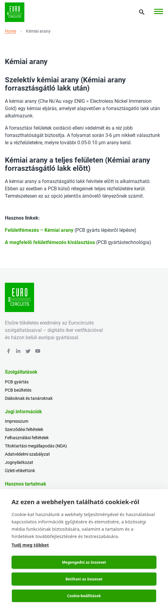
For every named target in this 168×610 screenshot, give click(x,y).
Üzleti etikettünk (20, 470)
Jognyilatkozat (19, 462)
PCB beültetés (18, 390)
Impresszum (16, 421)
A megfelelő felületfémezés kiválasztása (50, 242)
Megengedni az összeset (84, 562)
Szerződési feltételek (24, 429)
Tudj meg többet (30, 545)
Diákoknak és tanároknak (29, 398)
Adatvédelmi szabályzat (27, 454)
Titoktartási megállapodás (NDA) (36, 445)
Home (10, 31)
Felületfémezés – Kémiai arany (39, 230)
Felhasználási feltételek (27, 437)
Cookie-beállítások (84, 595)
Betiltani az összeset (84, 579)
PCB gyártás (17, 381)
